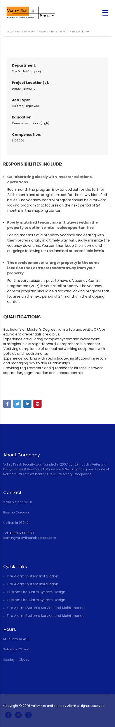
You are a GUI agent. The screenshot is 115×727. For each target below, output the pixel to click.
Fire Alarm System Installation (32, 576)
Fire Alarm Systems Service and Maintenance (46, 607)
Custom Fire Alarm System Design (36, 592)
